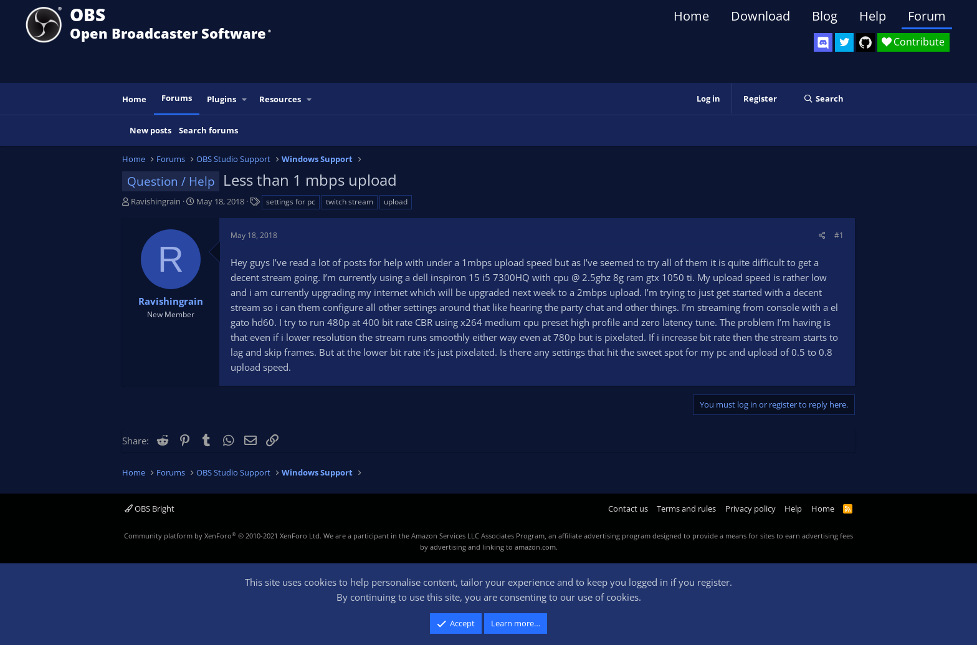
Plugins (221, 99)
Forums (176, 97)
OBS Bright (149, 508)
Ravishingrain (156, 201)
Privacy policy (750, 508)
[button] (244, 99)
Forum (927, 15)
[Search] (823, 99)
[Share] (822, 235)
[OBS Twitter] (844, 42)
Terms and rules (686, 508)
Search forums (208, 130)
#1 (839, 235)
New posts (150, 130)
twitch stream (349, 201)
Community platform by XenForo (223, 535)
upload (395, 201)
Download (760, 15)
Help (872, 15)
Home (691, 15)
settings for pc (290, 201)
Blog (824, 15)
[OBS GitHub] (865, 42)
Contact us (628, 508)
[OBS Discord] (823, 42)
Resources (280, 99)
